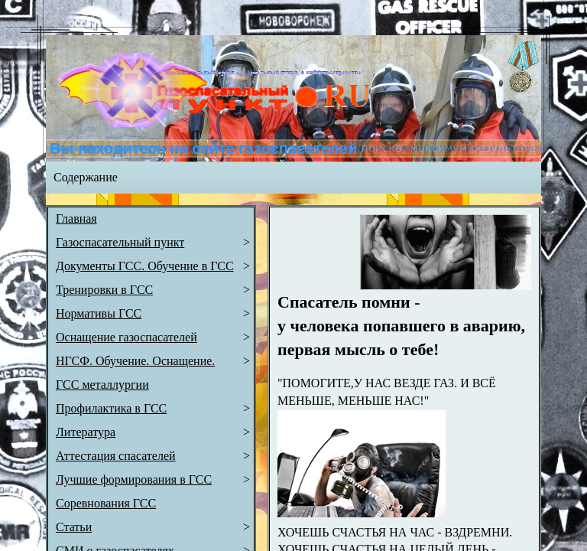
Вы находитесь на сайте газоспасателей (203, 148)
